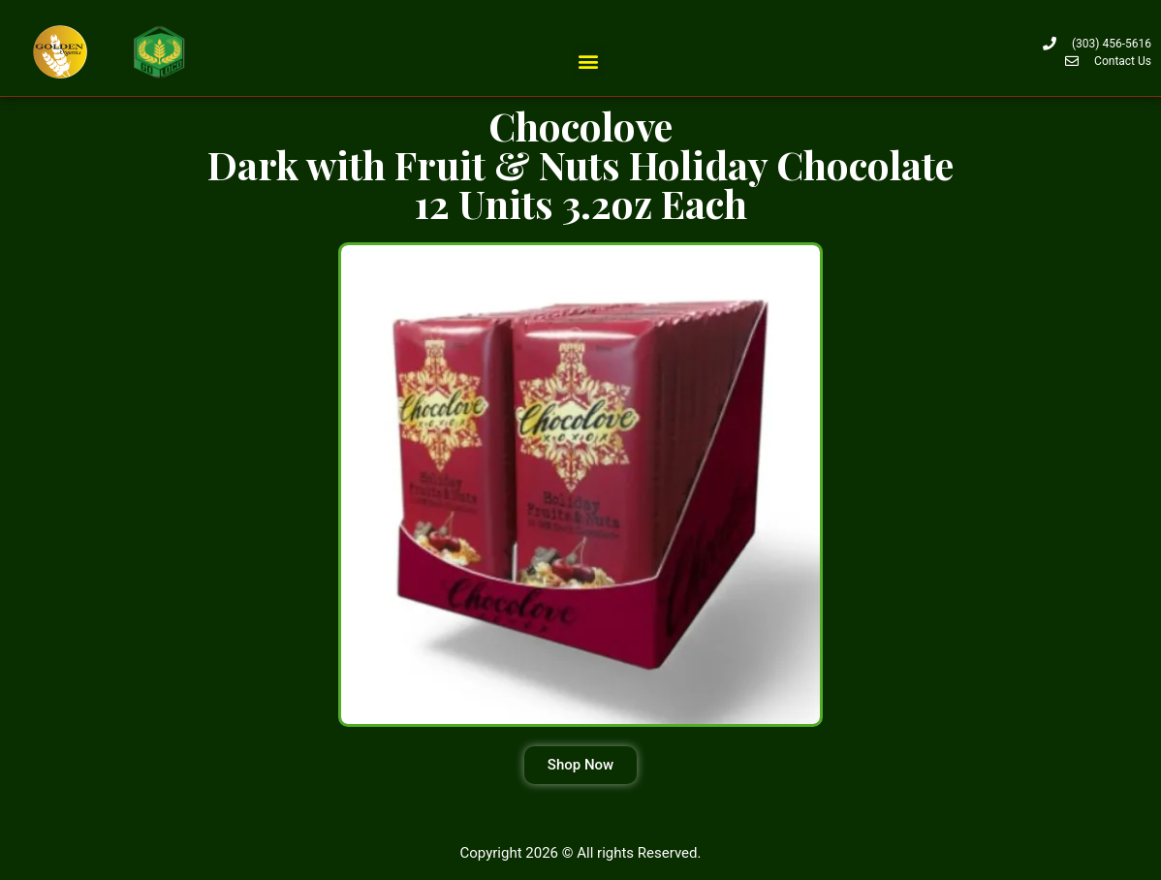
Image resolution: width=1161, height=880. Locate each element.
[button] (589, 61)
